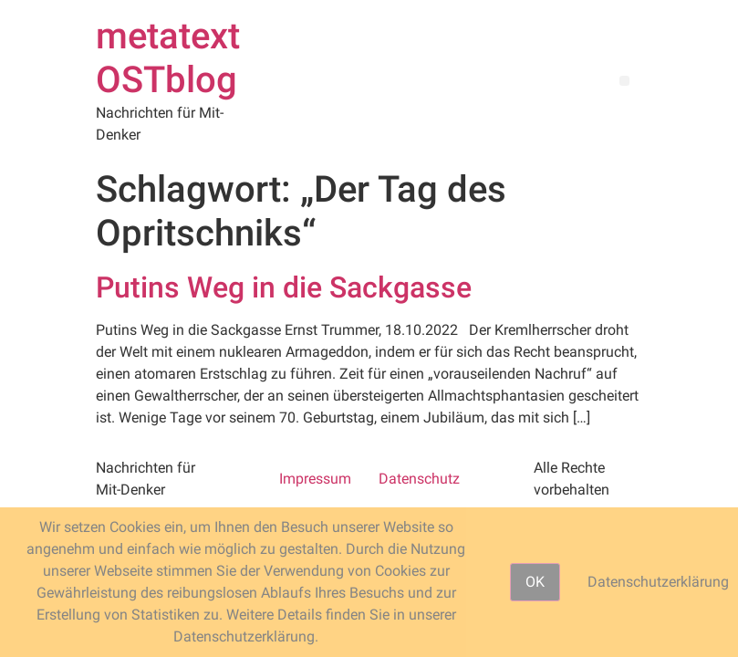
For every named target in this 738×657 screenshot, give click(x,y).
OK (535, 581)
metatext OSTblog (168, 58)
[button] (624, 81)
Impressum (315, 478)
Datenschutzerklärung (658, 581)
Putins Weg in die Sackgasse (284, 287)
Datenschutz (419, 478)
